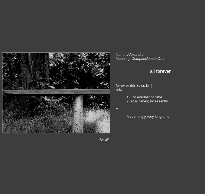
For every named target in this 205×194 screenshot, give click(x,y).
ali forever (160, 71)
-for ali (103, 139)
